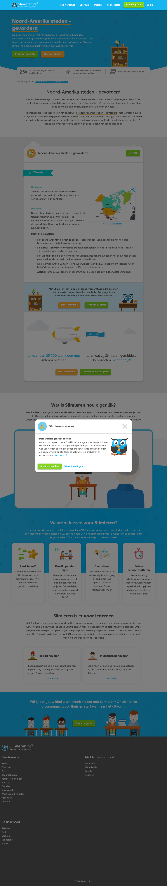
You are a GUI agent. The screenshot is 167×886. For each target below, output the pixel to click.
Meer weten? (60, 456)
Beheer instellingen (73, 467)
